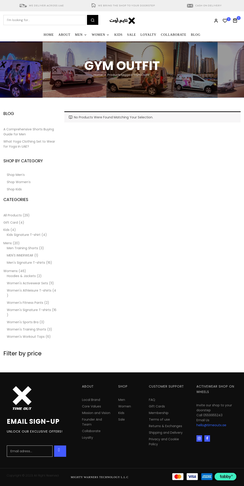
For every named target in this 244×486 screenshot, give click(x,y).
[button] (237, 20)
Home (98, 75)
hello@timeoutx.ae (211, 425)
